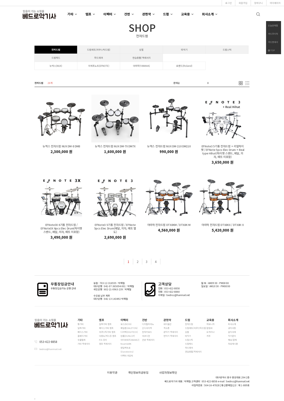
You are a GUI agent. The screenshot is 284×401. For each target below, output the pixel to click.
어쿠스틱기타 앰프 (107, 331)
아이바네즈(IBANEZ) (130, 339)
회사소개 (208, 14)
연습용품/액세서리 (141, 57)
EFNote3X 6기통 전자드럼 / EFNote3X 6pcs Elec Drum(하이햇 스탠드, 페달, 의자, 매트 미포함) (61, 228)
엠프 (88, 14)
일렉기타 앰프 (105, 324)
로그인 (228, 3)
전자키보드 (147, 331)
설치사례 (232, 331)
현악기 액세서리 (170, 335)
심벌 (141, 49)
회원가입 (243, 3)
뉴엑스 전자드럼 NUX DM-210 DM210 (169, 146)
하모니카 (210, 324)
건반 (127, 14)
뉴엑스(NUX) (56, 65)
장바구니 (258, 3)
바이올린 (167, 324)
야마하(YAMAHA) (141, 65)
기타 (70, 14)
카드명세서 (273, 42)
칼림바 (209, 328)
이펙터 (107, 14)
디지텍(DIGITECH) (129, 331)
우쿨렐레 (81, 339)
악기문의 (232, 335)
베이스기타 (82, 331)
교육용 (185, 14)
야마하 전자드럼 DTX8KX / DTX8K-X (223, 225)
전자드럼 (55, 49)
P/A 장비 (103, 339)
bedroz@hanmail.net (50, 349)
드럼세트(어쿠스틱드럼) (98, 49)
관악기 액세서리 (170, 331)
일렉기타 (81, 328)
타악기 (184, 49)
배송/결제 (232, 339)
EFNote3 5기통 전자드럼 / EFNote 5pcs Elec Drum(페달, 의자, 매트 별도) (115, 228)
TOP (271, 50)
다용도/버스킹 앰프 (107, 335)
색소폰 (166, 328)
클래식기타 (82, 335)
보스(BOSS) (126, 324)
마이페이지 (275, 3)
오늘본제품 (273, 25)
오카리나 (210, 331)
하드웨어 (98, 57)
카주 (208, 335)
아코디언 (146, 335)
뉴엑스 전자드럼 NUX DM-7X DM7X (115, 146)
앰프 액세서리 (105, 343)
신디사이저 (147, 328)
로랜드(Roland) (184, 65)
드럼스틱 (227, 49)
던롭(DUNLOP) (128, 335)
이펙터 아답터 (127, 355)
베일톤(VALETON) (129, 328)
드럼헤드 (55, 57)
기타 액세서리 (84, 343)
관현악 (146, 14)
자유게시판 (233, 343)
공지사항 (232, 328)
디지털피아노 (148, 324)
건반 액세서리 (148, 339)
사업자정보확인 (168, 372)
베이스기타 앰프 (106, 328)
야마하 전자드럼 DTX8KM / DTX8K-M (169, 225)
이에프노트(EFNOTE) (98, 65)
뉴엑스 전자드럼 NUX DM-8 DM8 (61, 146)
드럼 (166, 14)
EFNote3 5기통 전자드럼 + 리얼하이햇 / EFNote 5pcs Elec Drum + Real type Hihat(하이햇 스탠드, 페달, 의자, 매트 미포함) (222, 151)
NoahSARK (126, 343)
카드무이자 (273, 33)
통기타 (80, 324)
